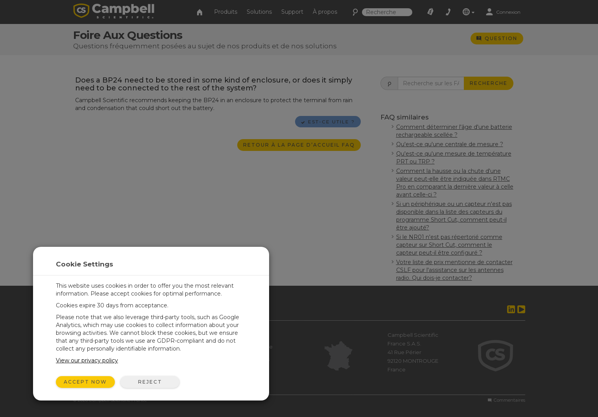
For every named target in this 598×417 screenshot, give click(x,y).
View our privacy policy (87, 360)
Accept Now (85, 382)
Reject (150, 382)
